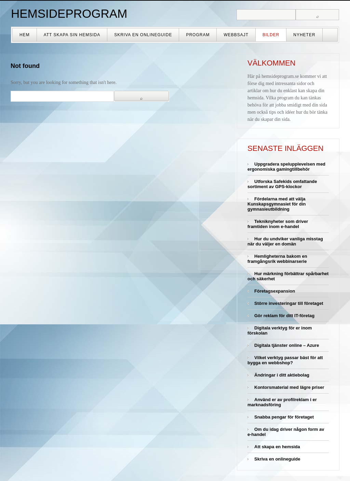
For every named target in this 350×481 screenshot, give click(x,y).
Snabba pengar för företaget (284, 417)
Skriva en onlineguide (143, 34)
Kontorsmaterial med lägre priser (289, 387)
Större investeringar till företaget (288, 303)
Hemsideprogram (69, 13)
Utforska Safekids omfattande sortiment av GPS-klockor (282, 184)
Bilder (270, 34)
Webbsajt (236, 34)
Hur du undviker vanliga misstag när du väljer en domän (285, 241)
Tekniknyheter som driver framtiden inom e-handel (277, 224)
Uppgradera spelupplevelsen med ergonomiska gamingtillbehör (286, 166)
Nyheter (304, 34)
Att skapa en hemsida (277, 446)
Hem (24, 34)
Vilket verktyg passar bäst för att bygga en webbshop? (285, 360)
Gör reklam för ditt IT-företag (284, 315)
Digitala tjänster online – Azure (286, 345)
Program (198, 34)
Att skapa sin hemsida (72, 34)
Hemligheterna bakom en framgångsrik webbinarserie (277, 259)
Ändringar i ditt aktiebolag (281, 375)
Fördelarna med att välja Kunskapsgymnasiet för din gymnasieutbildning (276, 204)
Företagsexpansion (274, 291)
